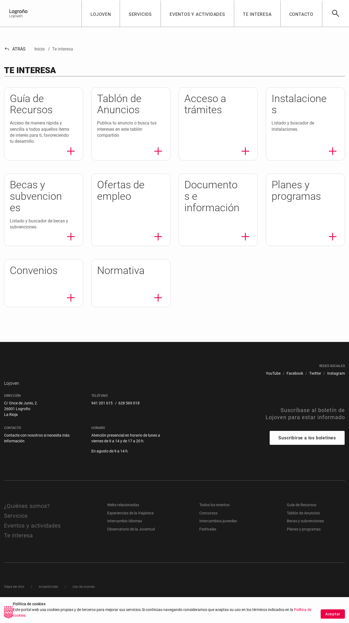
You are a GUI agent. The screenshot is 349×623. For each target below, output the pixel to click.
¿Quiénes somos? (27, 519)
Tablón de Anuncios (303, 526)
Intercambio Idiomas (124, 534)
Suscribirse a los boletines (307, 450)
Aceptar (332, 615)
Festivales (207, 542)
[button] (101, 13)
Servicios (16, 529)
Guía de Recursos (301, 518)
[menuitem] (273, 373)
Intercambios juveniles (218, 534)
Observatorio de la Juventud (131, 542)
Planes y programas (304, 542)
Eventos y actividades (32, 538)
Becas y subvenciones (305, 534)
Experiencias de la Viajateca (130, 526)
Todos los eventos (214, 518)
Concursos (208, 526)
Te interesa (18, 548)
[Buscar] (335, 13)
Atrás (15, 49)
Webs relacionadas (123, 518)
